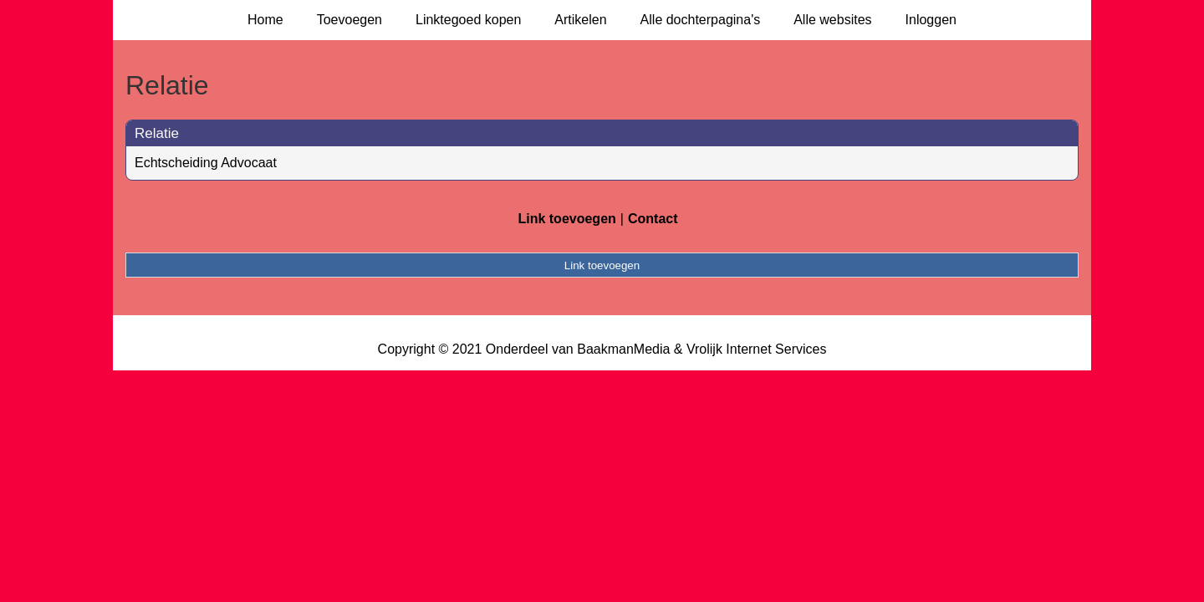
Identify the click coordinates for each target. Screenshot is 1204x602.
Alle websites (832, 20)
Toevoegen (349, 20)
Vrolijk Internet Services (756, 349)
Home (265, 20)
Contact (653, 219)
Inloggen (931, 20)
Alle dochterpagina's (700, 20)
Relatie (157, 133)
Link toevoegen (566, 219)
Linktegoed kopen (468, 20)
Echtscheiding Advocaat (206, 163)
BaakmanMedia (623, 349)
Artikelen (580, 20)
